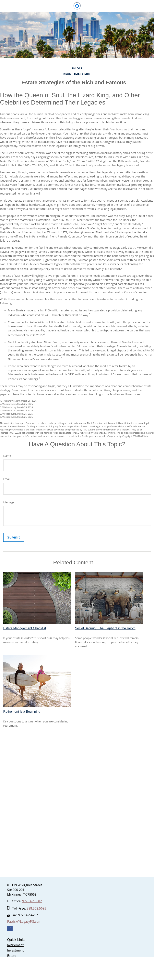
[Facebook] (10, 928)
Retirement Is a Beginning (21, 711)
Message (9, 502)
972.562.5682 (32, 901)
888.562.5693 (36, 908)
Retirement (15, 945)
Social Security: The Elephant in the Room (105, 628)
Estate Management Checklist (24, 628)
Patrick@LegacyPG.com (24, 921)
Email (6, 479)
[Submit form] (13, 537)
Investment (15, 950)
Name (7, 456)
